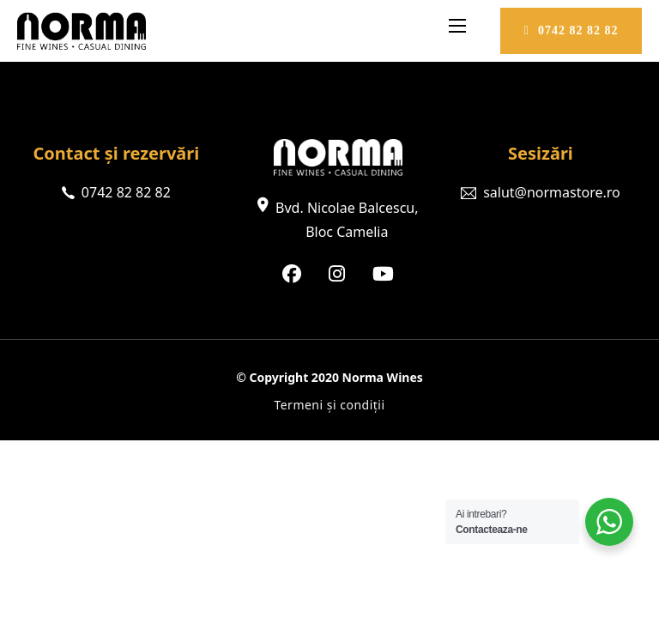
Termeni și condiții (329, 405)
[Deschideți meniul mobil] (457, 26)
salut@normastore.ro (551, 192)
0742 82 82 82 (571, 30)
